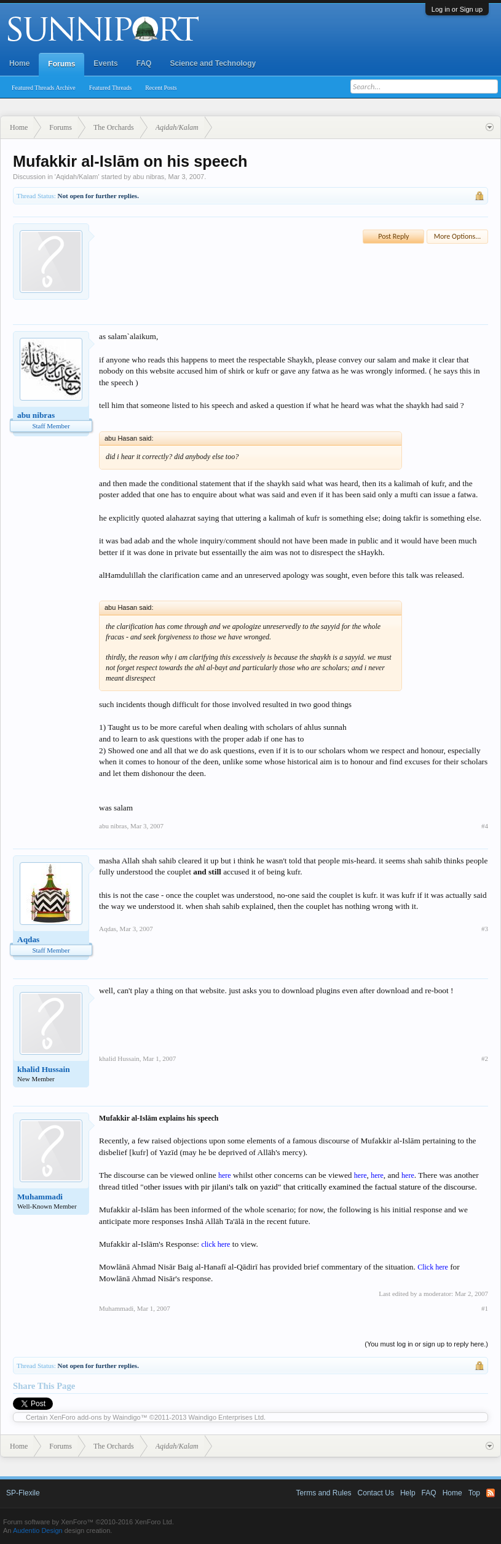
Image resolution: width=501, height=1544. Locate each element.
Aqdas (28, 939)
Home (19, 63)
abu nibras (148, 176)
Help (408, 1493)
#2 (484, 1058)
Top (474, 1493)
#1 (484, 1308)
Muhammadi (40, 1196)
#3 (484, 928)
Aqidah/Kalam (77, 176)
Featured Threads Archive (44, 87)
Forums (61, 64)
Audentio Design (38, 1530)
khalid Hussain (43, 1069)
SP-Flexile (23, 1493)
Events (105, 63)
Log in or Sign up (457, 9)
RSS (490, 1493)
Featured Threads (110, 87)
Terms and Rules (324, 1493)
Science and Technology (213, 63)
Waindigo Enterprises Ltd (226, 1417)
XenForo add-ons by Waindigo (95, 1417)
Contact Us (376, 1493)
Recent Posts (160, 87)
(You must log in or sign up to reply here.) (426, 1344)
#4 (484, 826)
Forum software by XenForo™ (88, 1522)
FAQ (144, 63)
